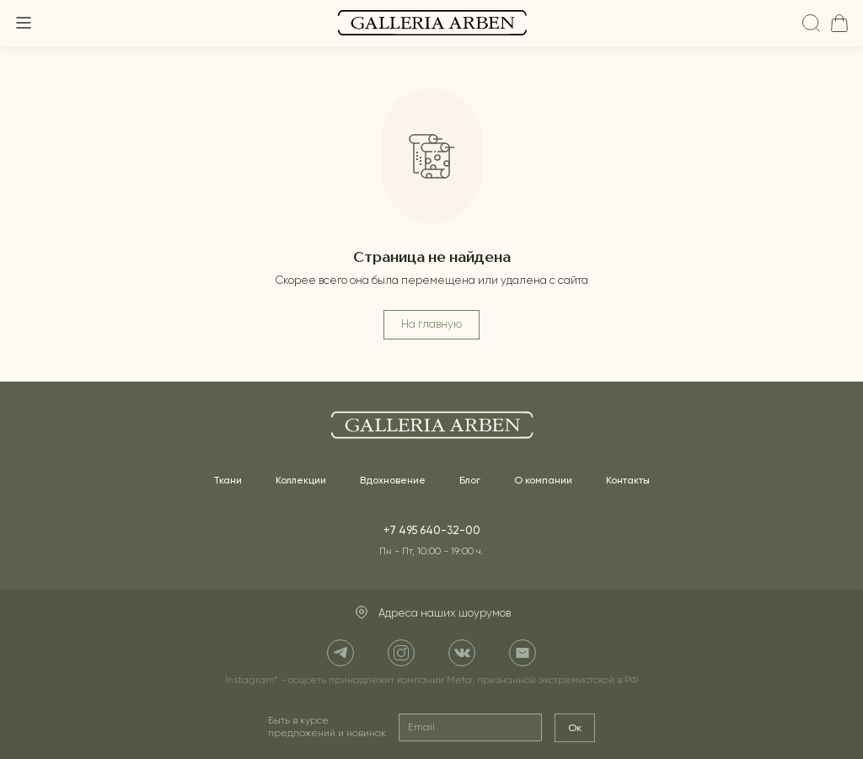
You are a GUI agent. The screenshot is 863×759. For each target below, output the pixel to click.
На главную (431, 324)
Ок (575, 728)
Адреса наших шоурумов (432, 613)
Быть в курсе (327, 727)
